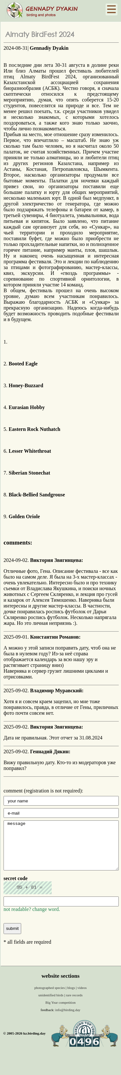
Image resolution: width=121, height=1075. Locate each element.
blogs (71, 997)
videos (82, 997)
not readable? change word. (32, 919)
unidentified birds (52, 1005)
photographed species (50, 997)
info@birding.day (67, 1019)
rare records (74, 1005)
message (61, 850)
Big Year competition (61, 1012)
